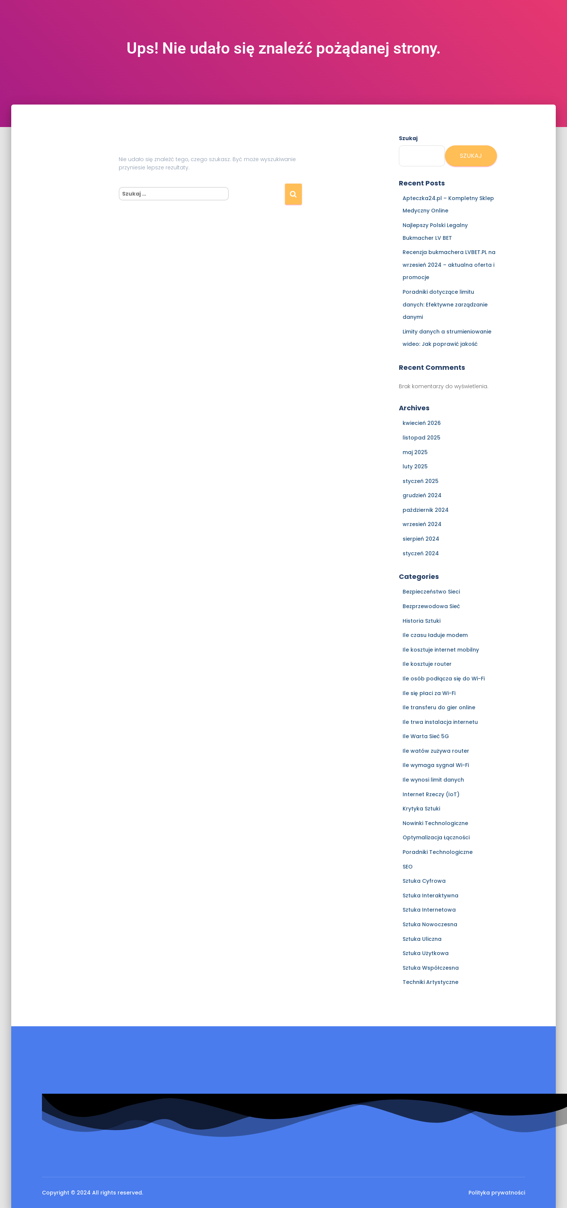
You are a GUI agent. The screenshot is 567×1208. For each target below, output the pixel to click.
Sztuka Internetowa (429, 909)
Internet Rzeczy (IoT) (431, 794)
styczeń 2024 (421, 553)
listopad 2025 (421, 437)
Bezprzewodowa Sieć (431, 606)
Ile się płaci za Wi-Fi (429, 693)
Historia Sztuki (421, 621)
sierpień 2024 (421, 539)
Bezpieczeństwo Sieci (431, 591)
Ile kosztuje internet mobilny (441, 649)
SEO (408, 866)
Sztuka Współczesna (431, 968)
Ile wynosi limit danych (433, 779)
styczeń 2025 (421, 481)
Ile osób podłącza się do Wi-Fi (444, 678)
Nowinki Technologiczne (435, 823)
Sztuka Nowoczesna (430, 924)
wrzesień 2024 (422, 524)
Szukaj (408, 138)
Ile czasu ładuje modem (435, 635)
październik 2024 (426, 510)
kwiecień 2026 (422, 423)
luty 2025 (415, 466)
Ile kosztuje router (427, 664)
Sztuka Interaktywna (430, 895)
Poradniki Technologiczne (438, 852)
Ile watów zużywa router (436, 751)
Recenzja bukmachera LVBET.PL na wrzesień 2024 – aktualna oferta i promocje (449, 264)
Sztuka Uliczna (422, 939)
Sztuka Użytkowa (426, 953)
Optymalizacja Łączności (436, 837)
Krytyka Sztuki (421, 808)
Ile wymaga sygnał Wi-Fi (436, 765)
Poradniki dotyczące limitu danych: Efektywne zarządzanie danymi (445, 304)
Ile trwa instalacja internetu (440, 722)
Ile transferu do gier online (439, 707)
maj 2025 (415, 452)
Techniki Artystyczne (430, 982)
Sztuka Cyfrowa (424, 881)
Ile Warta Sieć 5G (426, 736)
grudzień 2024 (422, 495)
